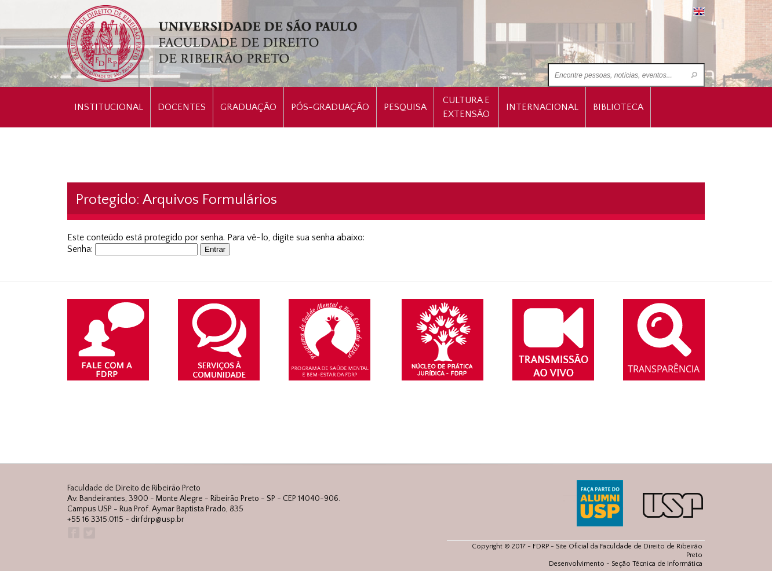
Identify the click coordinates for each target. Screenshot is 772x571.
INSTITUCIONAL (108, 107)
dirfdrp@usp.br (157, 519)
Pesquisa (405, 107)
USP (673, 505)
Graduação (248, 107)
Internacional (542, 107)
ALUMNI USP (600, 503)
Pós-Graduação (330, 107)
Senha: (132, 249)
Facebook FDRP (72, 533)
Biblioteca (618, 107)
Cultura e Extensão (466, 107)
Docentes (182, 107)
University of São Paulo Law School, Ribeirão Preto (213, 43)
